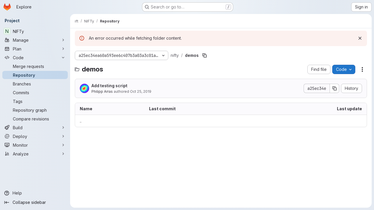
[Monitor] (35, 145)
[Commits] (35, 92)
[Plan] (35, 49)
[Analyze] (35, 154)
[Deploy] (35, 136)
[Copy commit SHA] (334, 88)
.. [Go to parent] (81, 120)
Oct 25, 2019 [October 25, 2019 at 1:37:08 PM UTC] (140, 91)
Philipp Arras (102, 91)
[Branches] (35, 84)
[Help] (35, 193)
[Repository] (35, 75)
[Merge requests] (35, 66)
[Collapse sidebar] (35, 202)
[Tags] (35, 101)
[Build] (35, 127)
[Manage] (35, 40)
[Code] (35, 57)
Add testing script (109, 85)
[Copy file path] (204, 55)
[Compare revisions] (35, 119)
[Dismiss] (359, 38)
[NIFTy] (35, 31)
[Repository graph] (35, 110)
